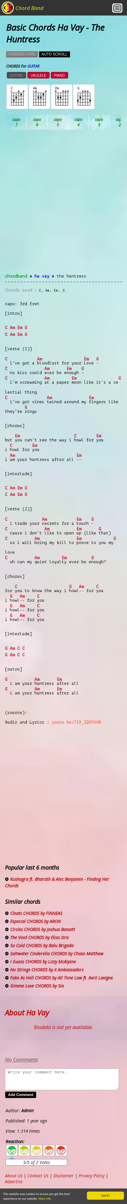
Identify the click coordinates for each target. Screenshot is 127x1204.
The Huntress (71, 276)
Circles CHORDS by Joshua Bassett (42, 929)
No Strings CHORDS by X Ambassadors (47, 970)
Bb (57, 122)
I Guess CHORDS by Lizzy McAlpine (43, 962)
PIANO (59, 75)
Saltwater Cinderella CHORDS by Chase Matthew (56, 954)
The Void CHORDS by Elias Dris (39, 937)
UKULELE (38, 75)
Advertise (14, 1181)
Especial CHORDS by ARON (35, 921)
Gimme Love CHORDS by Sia (37, 986)
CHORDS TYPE (22, 54)
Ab (16, 122)
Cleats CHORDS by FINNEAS (36, 913)
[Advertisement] (63, 205)
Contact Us (37, 1176)
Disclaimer (63, 1176)
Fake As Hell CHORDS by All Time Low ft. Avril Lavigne (61, 978)
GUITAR (16, 75)
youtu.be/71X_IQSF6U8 (76, 722)
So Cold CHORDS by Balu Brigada (42, 945)
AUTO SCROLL (54, 54)
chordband (16, 276)
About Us (14, 1176)
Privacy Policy (91, 1176)
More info (39, 1199)
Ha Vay (42, 276)
